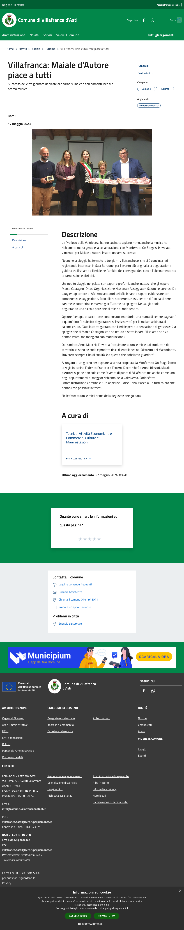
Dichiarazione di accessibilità (110, 802)
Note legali (99, 795)
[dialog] (92, 908)
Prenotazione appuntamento (64, 776)
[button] (92, 924)
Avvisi (141, 731)
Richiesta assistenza (59, 795)
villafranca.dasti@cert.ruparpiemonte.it (27, 822)
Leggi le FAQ (55, 789)
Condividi (146, 66)
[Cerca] (177, 20)
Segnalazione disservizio (62, 782)
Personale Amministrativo (18, 750)
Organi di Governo (13, 718)
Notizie (35, 49)
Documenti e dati (12, 757)
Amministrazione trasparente (111, 776)
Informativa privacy (104, 789)
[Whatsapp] (145, 19)
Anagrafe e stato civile (61, 718)
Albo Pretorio (101, 782)
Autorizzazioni (101, 718)
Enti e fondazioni (12, 738)
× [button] (180, 891)
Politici (6, 744)
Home (10, 49)
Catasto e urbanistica (60, 731)
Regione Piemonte (13, 5)
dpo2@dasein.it (20, 840)
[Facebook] (136, 19)
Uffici (5, 731)
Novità (23, 49)
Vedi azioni (147, 73)
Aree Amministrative (15, 725)
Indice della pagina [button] (22, 228)
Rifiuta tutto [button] (106, 915)
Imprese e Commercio (60, 725)
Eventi (142, 755)
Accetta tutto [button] (78, 915)
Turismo (50, 49)
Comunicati (145, 725)
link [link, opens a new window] (126, 908)
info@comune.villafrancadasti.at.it (24, 809)
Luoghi (142, 749)
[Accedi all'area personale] (168, 5)
